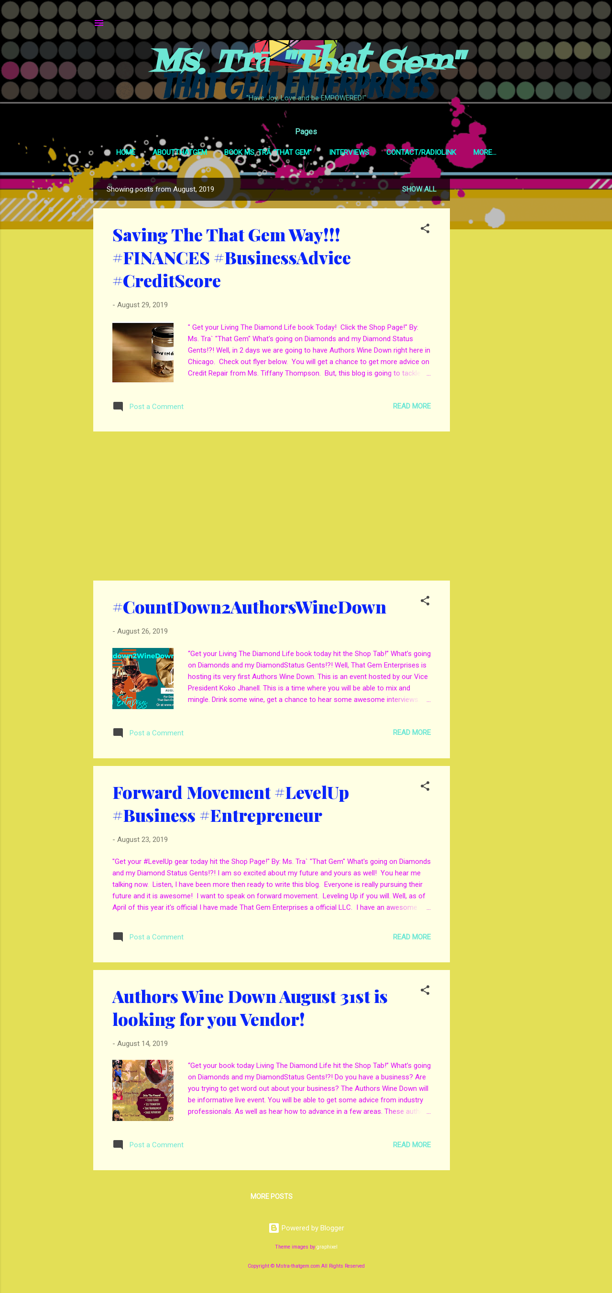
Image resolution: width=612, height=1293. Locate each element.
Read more (412, 408)
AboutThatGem (170, 152)
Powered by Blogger (306, 1230)
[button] (425, 232)
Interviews (340, 152)
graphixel (327, 1249)
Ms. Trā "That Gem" (306, 63)
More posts (272, 1198)
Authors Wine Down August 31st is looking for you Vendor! (250, 1009)
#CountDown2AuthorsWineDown (249, 608)
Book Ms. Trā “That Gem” (259, 152)
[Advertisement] (488, 323)
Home (116, 152)
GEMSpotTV (484, 152)
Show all (419, 191)
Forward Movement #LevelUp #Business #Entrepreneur (230, 805)
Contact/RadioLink (412, 152)
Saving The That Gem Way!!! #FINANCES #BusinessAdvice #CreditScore (231, 259)
